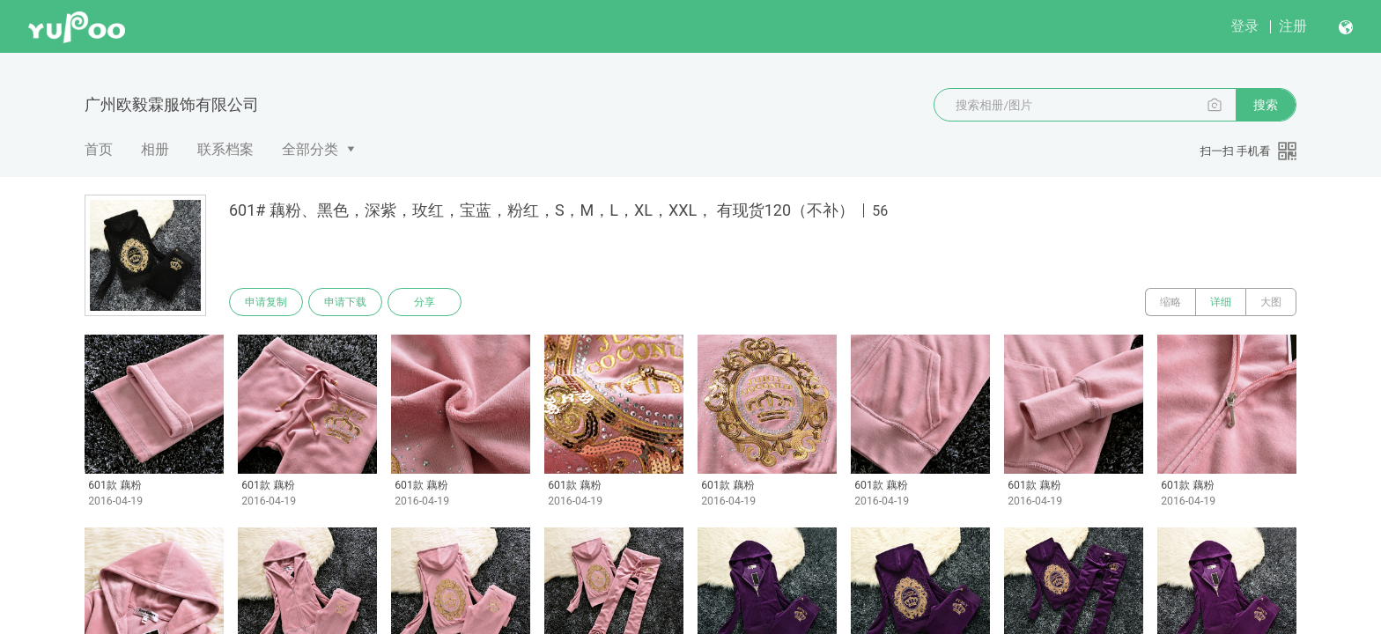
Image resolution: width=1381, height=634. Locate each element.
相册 (155, 149)
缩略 (1170, 302)
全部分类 (310, 149)
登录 (1244, 26)
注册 (1293, 26)
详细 (1220, 302)
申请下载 (345, 302)
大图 (1270, 302)
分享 (424, 302)
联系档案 (225, 149)
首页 (99, 149)
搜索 (1265, 105)
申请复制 (266, 302)
